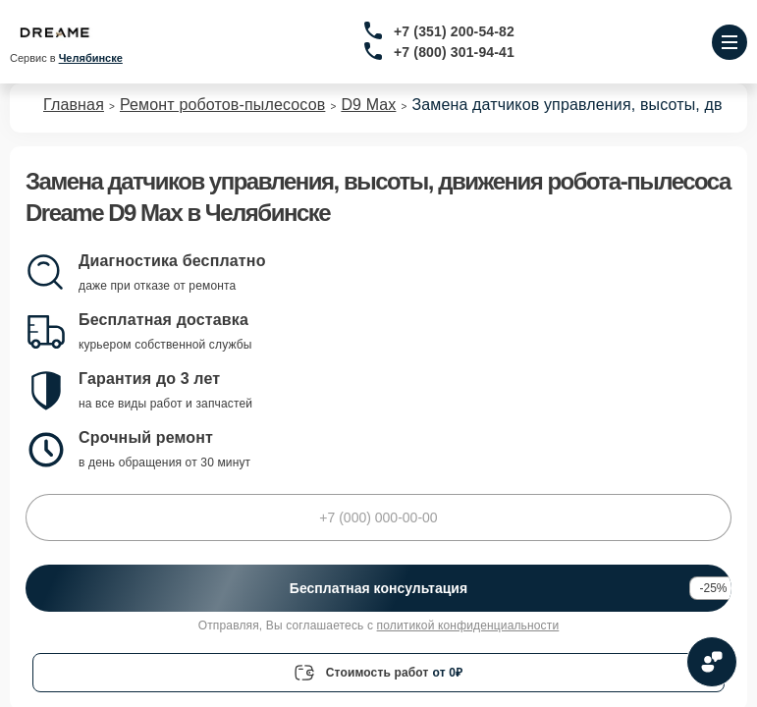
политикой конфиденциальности (468, 625)
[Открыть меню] (729, 42)
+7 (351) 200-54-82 (454, 31)
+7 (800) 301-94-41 (454, 52)
